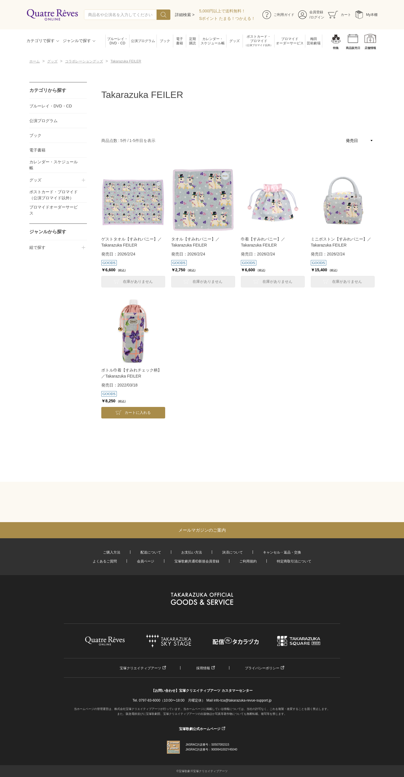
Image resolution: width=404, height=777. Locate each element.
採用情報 (203, 668)
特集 (336, 48)
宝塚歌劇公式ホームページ (199, 729)
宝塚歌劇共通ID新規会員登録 (196, 561)
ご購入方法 (111, 552)
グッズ (234, 41)
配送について (150, 552)
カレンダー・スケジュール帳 (213, 41)
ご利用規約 (248, 561)
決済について (232, 552)
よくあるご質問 (105, 561)
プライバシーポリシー (262, 668)
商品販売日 (353, 48)
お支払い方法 (191, 552)
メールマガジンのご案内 (202, 530)
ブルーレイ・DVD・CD (117, 41)
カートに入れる (138, 412)
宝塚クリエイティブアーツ (140, 668)
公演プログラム (143, 41)
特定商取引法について (294, 561)
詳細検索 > (185, 14)
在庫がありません (138, 281)
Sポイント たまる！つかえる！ (227, 18)
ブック (165, 41)
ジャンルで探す (77, 40)
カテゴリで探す (40, 40)
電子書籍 (179, 41)
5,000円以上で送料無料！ (222, 11)
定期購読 (192, 41)
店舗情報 (370, 48)
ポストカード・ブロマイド (258, 41)
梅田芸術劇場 (314, 41)
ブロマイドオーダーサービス (290, 41)
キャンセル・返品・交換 (282, 552)
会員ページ (145, 561)
